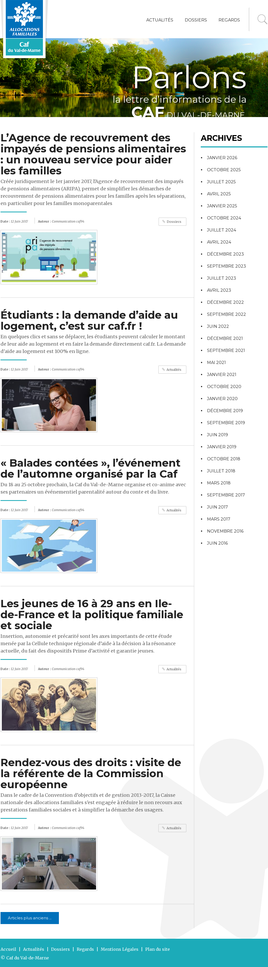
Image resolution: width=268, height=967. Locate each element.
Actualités (159, 20)
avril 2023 (219, 290)
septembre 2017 (226, 495)
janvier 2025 (222, 205)
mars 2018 (219, 482)
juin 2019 (217, 434)
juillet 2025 (221, 181)
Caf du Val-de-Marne (27, 957)
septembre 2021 (226, 350)
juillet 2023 (221, 278)
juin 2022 (218, 326)
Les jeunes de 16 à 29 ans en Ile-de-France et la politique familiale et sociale (92, 614)
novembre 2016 (225, 531)
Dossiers (196, 20)
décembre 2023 (225, 254)
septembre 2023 (226, 266)
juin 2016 (217, 543)
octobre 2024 (224, 217)
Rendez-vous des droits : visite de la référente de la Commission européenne (91, 773)
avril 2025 (219, 193)
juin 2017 (217, 507)
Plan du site (157, 949)
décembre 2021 (225, 338)
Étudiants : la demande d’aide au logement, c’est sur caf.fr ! (89, 320)
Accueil (8, 949)
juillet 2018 (221, 470)
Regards (229, 20)
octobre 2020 (224, 386)
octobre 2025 (224, 169)
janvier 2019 (221, 446)
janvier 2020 (222, 398)
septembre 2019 (226, 422)
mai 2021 (216, 362)
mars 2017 (218, 519)
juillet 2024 (221, 230)
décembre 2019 (225, 410)
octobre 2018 (223, 458)
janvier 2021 (221, 374)
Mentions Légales (119, 949)
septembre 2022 (226, 314)
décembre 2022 (225, 302)
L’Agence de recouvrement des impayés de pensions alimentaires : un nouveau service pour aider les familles (93, 154)
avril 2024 (219, 242)
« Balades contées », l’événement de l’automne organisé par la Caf (91, 468)
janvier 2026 (222, 157)
